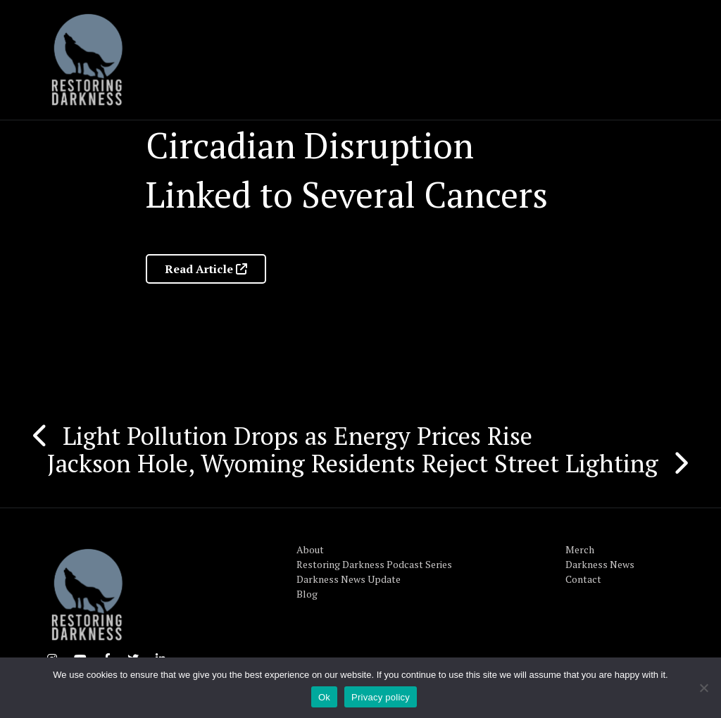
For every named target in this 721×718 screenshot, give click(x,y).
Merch (579, 549)
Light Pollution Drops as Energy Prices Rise (297, 436)
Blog (307, 593)
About (310, 549)
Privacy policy (380, 697)
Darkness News (599, 564)
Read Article (206, 269)
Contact (583, 579)
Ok (324, 697)
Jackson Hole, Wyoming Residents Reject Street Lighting (352, 463)
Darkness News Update (348, 579)
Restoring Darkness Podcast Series (374, 564)
